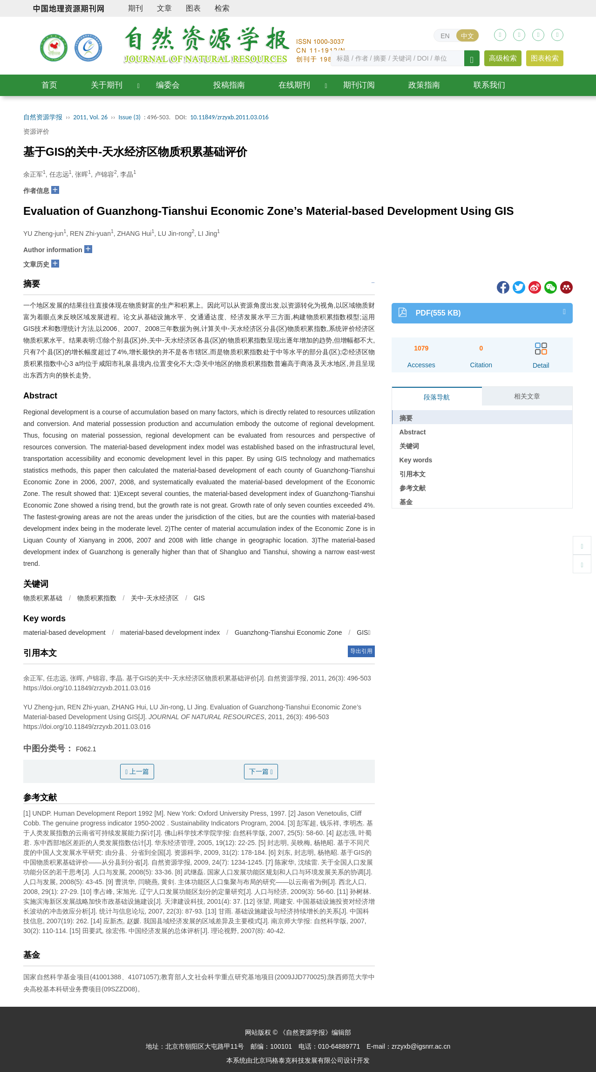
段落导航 (437, 397)
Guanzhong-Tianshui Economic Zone (288, 632)
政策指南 (424, 85)
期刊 (135, 8)
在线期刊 (294, 85)
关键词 (409, 446)
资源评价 (36, 131)
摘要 (406, 418)
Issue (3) (129, 117)
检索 (222, 8)
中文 (467, 36)
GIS (363, 632)
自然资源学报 (42, 117)
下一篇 (261, 772)
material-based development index (170, 632)
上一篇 (137, 772)
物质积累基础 (42, 598)
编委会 (168, 85)
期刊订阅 (359, 85)
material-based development (64, 632)
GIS (199, 598)
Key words (416, 460)
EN (444, 36)
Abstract (413, 432)
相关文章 (527, 396)
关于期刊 (106, 85)
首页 (49, 85)
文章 (164, 8)
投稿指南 (229, 85)
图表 (193, 8)
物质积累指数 (96, 598)
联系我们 (489, 85)
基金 (406, 502)
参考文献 (413, 488)
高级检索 (503, 58)
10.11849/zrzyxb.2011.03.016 (229, 117)
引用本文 (413, 474)
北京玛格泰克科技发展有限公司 (298, 1060)
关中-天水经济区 (155, 598)
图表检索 (545, 58)
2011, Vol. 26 (90, 117)
